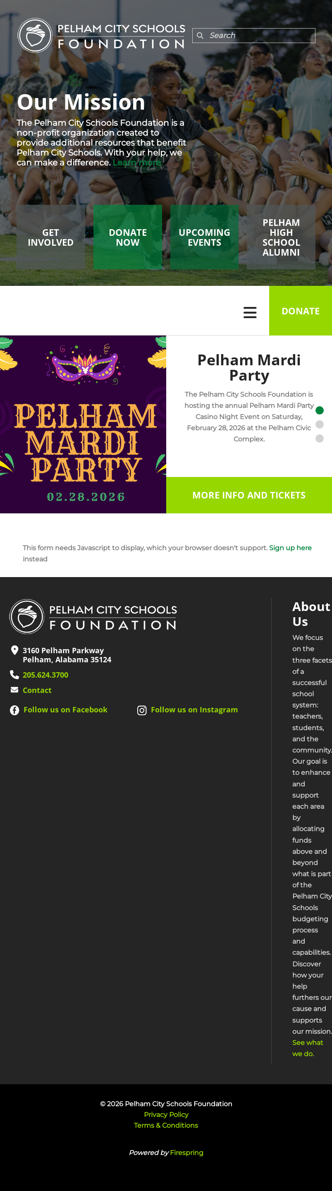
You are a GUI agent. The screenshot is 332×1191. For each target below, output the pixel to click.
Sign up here (290, 548)
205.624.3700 (45, 675)
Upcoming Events (204, 237)
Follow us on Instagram (194, 709)
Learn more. (137, 163)
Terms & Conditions (166, 1125)
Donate (301, 310)
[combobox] (253, 35)
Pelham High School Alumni (281, 237)
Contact (37, 690)
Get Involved (51, 237)
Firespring (186, 1153)
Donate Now (128, 237)
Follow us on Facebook (65, 709)
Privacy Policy (166, 1115)
